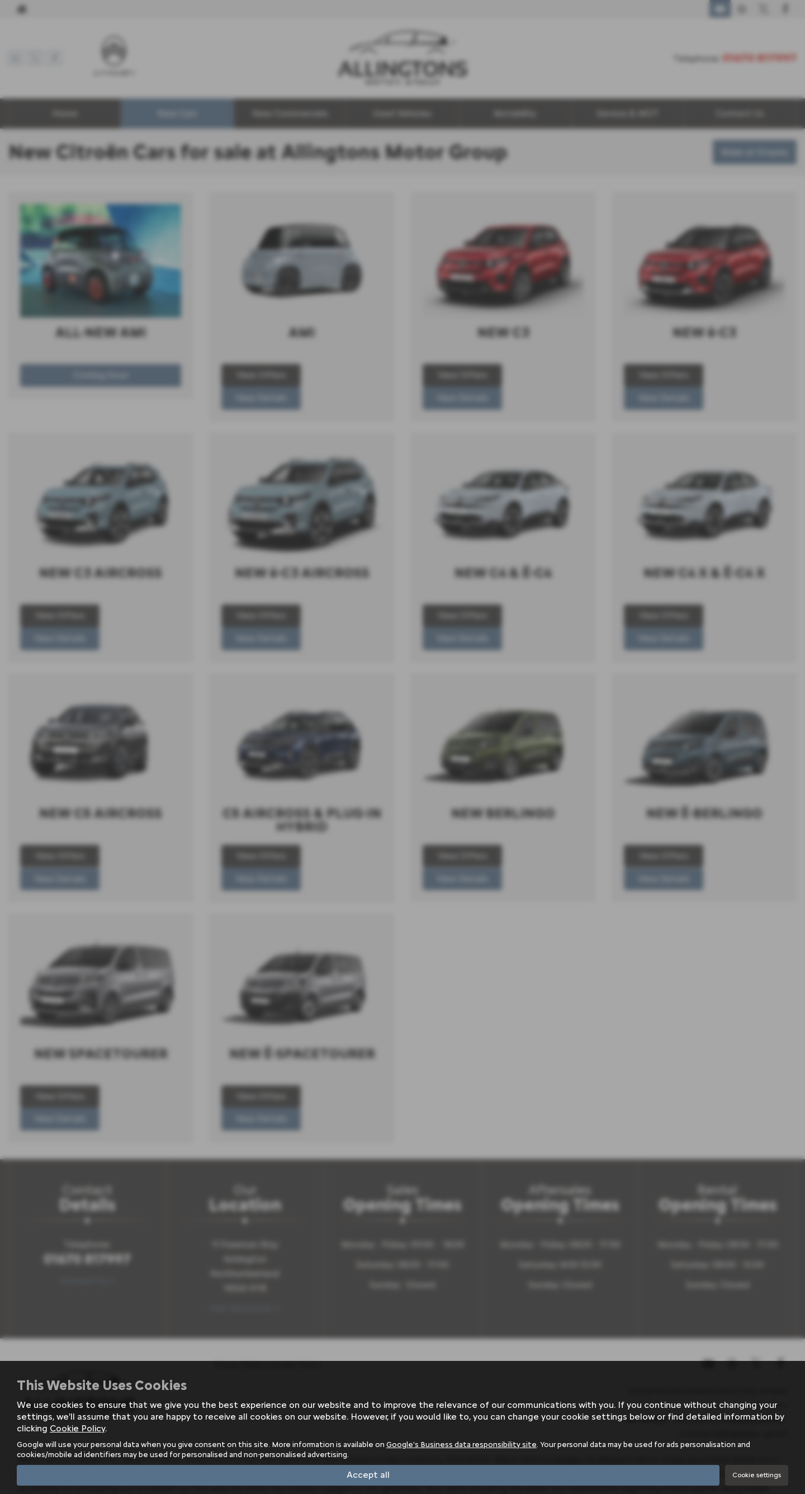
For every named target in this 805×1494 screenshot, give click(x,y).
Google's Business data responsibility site (461, 1444)
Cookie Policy (77, 1427)
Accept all (368, 1474)
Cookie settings (756, 1475)
